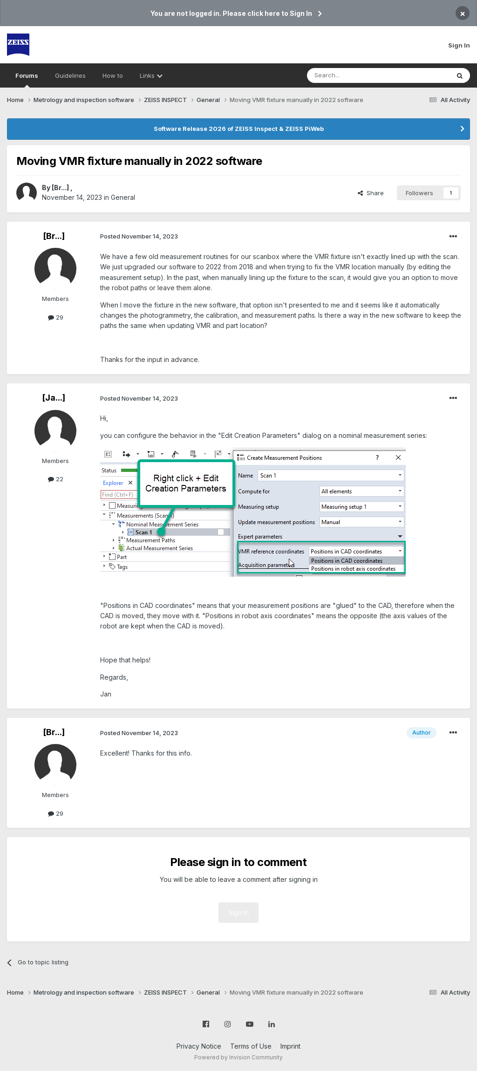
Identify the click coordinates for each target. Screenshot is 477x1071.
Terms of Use (251, 1046)
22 (55, 479)
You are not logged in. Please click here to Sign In (231, 13)
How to (112, 75)
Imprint (290, 1046)
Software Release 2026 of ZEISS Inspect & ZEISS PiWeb (239, 128)
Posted (139, 236)
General (123, 197)
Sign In (459, 45)
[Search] (354, 75)
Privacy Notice (199, 1046)
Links (151, 75)
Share (371, 193)
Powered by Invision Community (238, 1057)
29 (55, 317)
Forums (26, 80)
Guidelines (70, 75)
